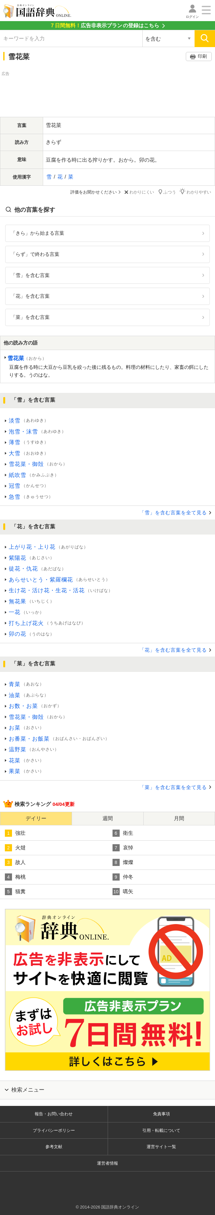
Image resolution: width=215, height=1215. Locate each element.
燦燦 (123, 862)
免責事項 (161, 1113)
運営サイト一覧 (161, 1146)
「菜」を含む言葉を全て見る (173, 787)
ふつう (167, 191)
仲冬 (123, 877)
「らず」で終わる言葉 (35, 254)
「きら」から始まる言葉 (37, 233)
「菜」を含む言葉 (30, 317)
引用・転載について (161, 1130)
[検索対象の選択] (168, 38)
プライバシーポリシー (54, 1130)
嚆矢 (123, 891)
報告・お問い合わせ (54, 1113)
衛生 (123, 833)
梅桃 (15, 877)
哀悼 (123, 847)
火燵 (15, 847)
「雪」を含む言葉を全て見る (173, 512)
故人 (15, 862)
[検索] (205, 38)
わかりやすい (196, 191)
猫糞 (15, 891)
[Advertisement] (108, 93)
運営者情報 (107, 1162)
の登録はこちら (104, 25)
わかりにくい (139, 192)
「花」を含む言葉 (30, 296)
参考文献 (53, 1146)
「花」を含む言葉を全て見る (173, 650)
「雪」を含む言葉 (30, 275)
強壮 (15, 833)
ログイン (192, 17)
